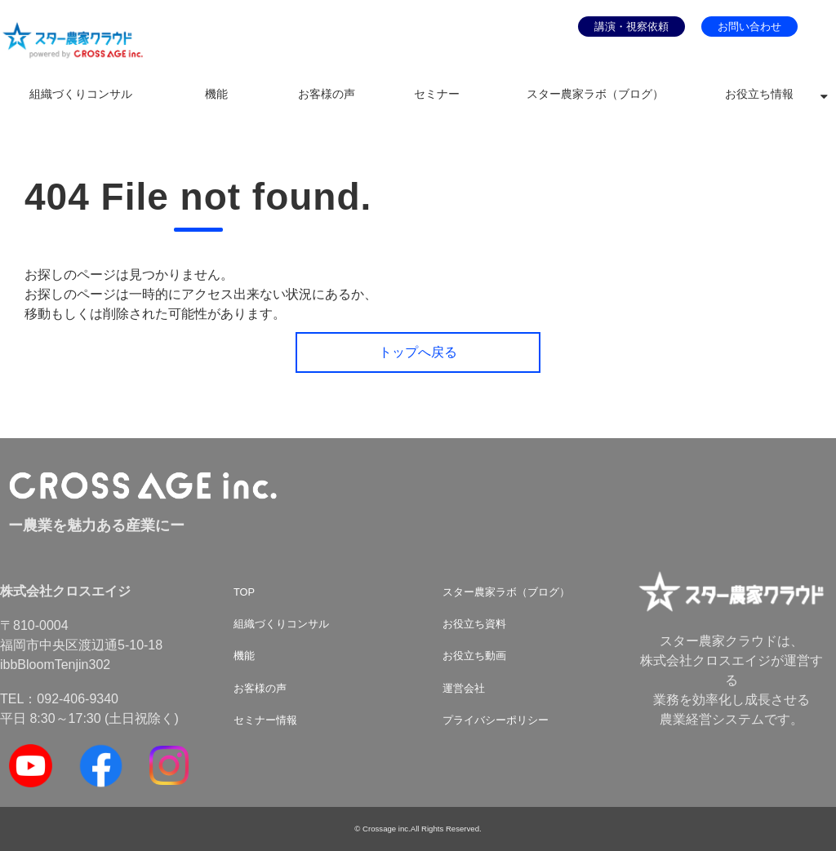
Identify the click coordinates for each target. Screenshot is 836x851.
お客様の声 (326, 94)
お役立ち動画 (474, 655)
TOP (244, 592)
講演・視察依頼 (631, 26)
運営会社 (463, 688)
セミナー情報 (265, 720)
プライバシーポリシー (495, 720)
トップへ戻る (418, 352)
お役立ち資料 (474, 624)
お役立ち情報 (759, 94)
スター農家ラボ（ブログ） (595, 94)
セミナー (437, 94)
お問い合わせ (749, 26)
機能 (216, 94)
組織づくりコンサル (80, 94)
